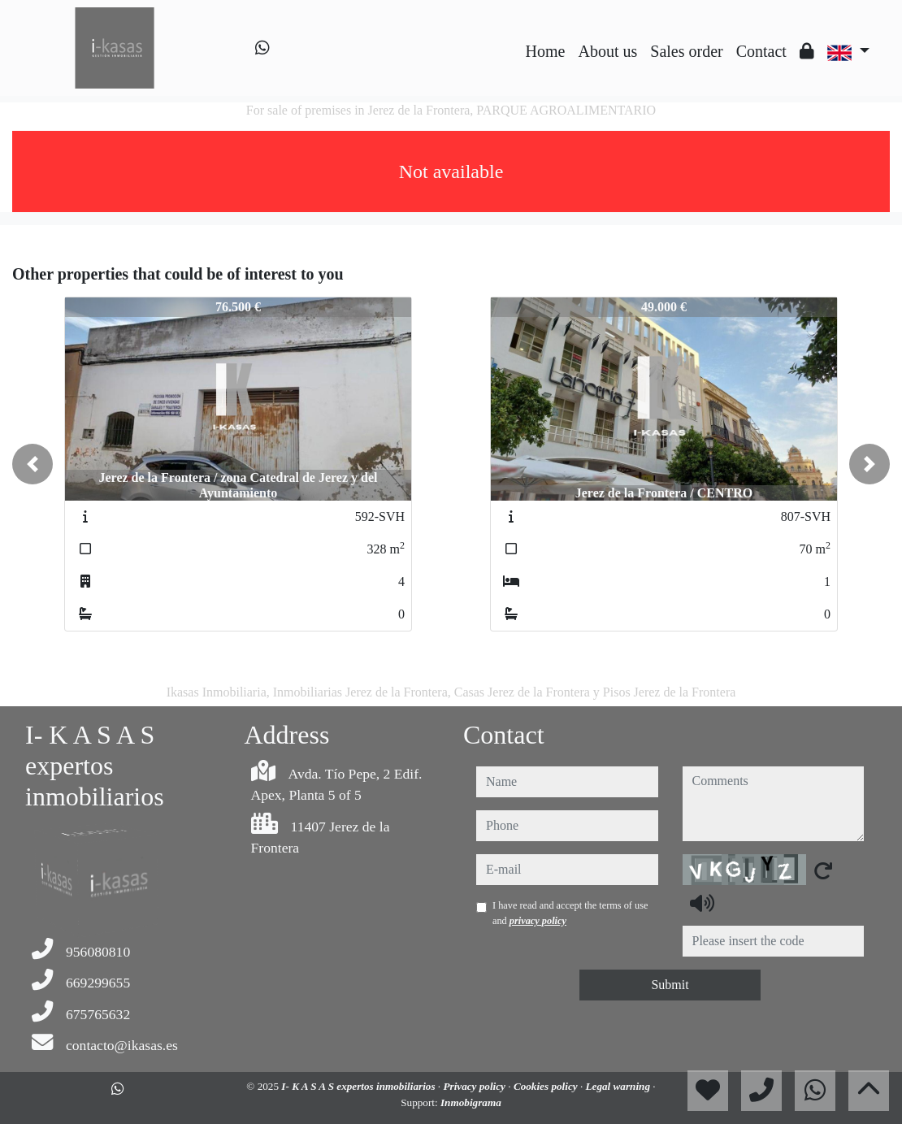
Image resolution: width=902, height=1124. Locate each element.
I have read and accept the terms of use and (570, 913)
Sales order (686, 51)
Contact (761, 51)
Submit (669, 985)
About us (607, 51)
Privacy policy (475, 1086)
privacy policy (538, 921)
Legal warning (619, 1086)
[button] (32, 464)
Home (546, 51)
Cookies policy (547, 1086)
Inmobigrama (470, 1102)
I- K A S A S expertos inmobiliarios (359, 1086)
